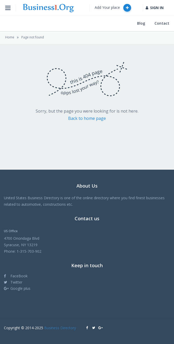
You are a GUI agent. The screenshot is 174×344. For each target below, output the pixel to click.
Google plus (17, 288)
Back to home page (87, 118)
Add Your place (113, 8)
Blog (141, 23)
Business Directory (60, 327)
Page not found (32, 37)
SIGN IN (155, 7)
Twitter (13, 282)
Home (9, 37)
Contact (161, 23)
